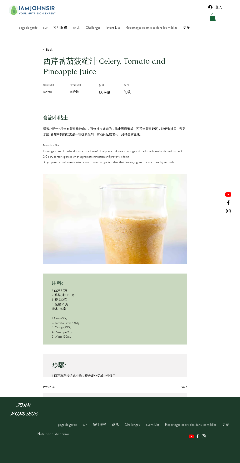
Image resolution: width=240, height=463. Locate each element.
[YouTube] (228, 194)
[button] (212, 17)
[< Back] (55, 49)
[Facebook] (228, 203)
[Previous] (55, 387)
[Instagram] (228, 211)
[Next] (177, 387)
